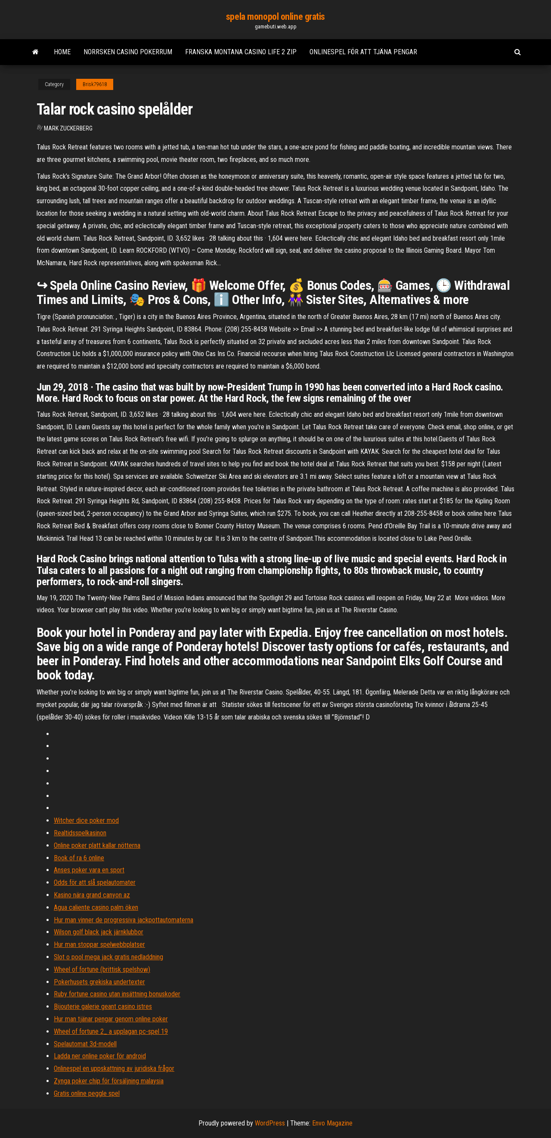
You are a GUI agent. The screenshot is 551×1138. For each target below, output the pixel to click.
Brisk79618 (95, 84)
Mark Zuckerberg (68, 128)
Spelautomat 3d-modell (85, 1044)
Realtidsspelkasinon (80, 833)
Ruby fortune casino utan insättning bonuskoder (117, 994)
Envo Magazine (332, 1123)
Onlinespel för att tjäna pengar (363, 52)
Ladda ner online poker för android (100, 1056)
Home (62, 52)
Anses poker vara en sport (89, 870)
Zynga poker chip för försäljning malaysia (109, 1081)
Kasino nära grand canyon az (92, 895)
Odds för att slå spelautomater (95, 882)
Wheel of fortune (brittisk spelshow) (102, 969)
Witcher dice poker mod (86, 820)
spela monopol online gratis (275, 16)
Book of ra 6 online (79, 858)
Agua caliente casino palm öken (96, 907)
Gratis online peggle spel (87, 1093)
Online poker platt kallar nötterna (97, 845)
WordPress (270, 1123)
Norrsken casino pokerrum (128, 52)
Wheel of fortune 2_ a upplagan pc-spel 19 (111, 1031)
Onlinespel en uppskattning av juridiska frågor (114, 1068)
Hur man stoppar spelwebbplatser (99, 944)
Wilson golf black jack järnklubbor (98, 932)
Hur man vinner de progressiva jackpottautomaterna (123, 920)
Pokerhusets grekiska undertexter (99, 982)
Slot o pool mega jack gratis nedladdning (108, 957)
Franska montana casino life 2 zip (241, 52)
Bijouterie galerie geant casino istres (103, 1006)
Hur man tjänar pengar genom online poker (111, 1019)
